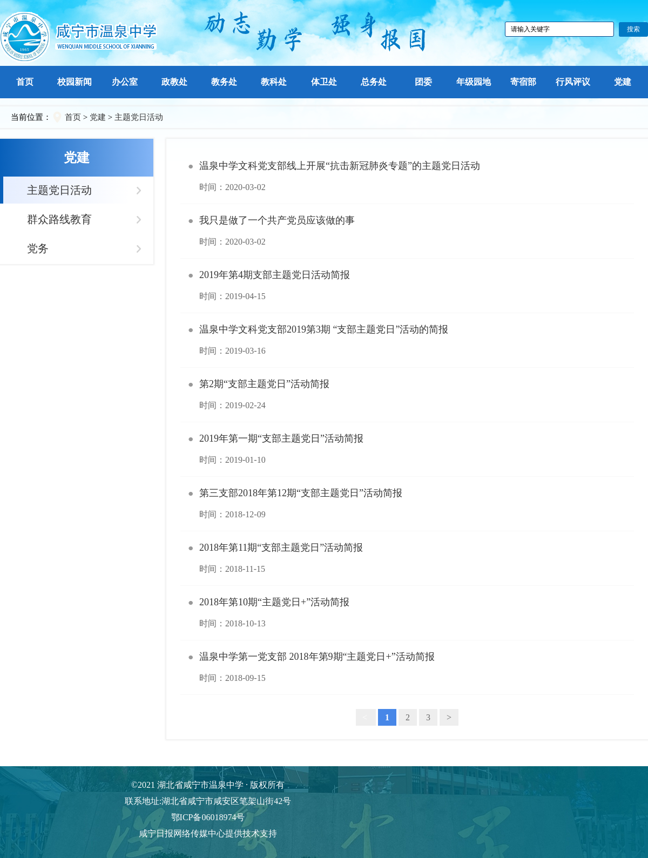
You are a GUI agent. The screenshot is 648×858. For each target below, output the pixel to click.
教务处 (224, 81)
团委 (423, 81)
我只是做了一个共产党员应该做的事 (407, 231)
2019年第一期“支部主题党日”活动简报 (407, 449)
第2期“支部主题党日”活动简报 (407, 395)
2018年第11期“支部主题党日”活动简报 (407, 558)
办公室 (125, 81)
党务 (38, 248)
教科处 (274, 81)
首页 (24, 81)
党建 (622, 81)
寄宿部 (523, 81)
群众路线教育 (59, 219)
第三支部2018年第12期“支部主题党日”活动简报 (407, 504)
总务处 (374, 81)
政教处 (174, 81)
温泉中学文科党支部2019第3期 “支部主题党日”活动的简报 (407, 340)
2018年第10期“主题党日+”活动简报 (407, 613)
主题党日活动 (138, 117)
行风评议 (573, 81)
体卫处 (324, 81)
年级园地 (473, 81)
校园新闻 (74, 81)
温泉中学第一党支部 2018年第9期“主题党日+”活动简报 (407, 667)
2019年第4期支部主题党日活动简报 (407, 285)
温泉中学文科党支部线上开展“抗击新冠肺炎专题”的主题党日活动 (407, 176)
